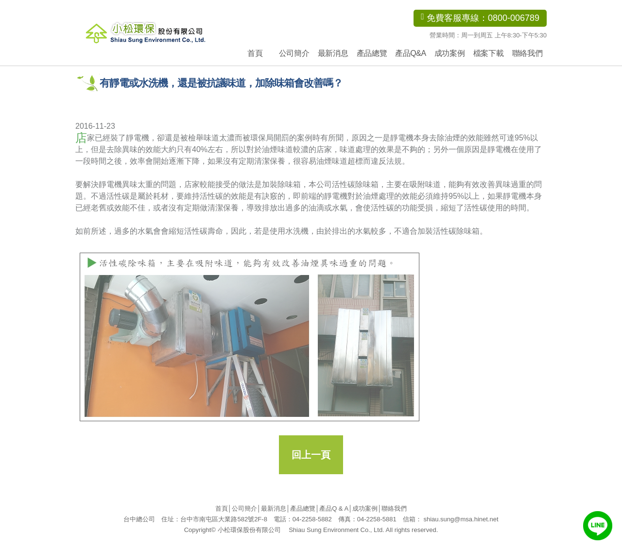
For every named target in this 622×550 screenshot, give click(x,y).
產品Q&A (410, 53)
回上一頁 (311, 454)
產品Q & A (333, 508)
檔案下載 (488, 53)
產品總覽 (372, 53)
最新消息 (333, 53)
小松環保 (159, 32)
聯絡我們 (527, 53)
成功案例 (449, 53)
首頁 (254, 53)
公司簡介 (294, 53)
